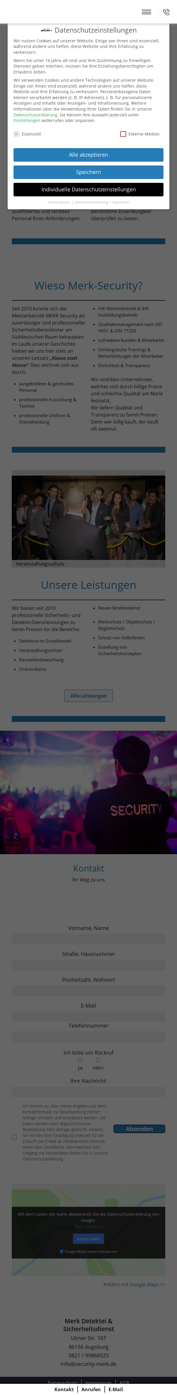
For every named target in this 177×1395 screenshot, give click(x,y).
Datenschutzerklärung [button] (92, 202)
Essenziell (27, 134)
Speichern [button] (88, 171)
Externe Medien (140, 134)
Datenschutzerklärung (35, 115)
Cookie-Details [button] (59, 202)
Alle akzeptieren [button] (88, 154)
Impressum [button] (121, 202)
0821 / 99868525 (166, 12)
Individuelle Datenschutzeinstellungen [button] (88, 189)
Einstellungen (27, 120)
